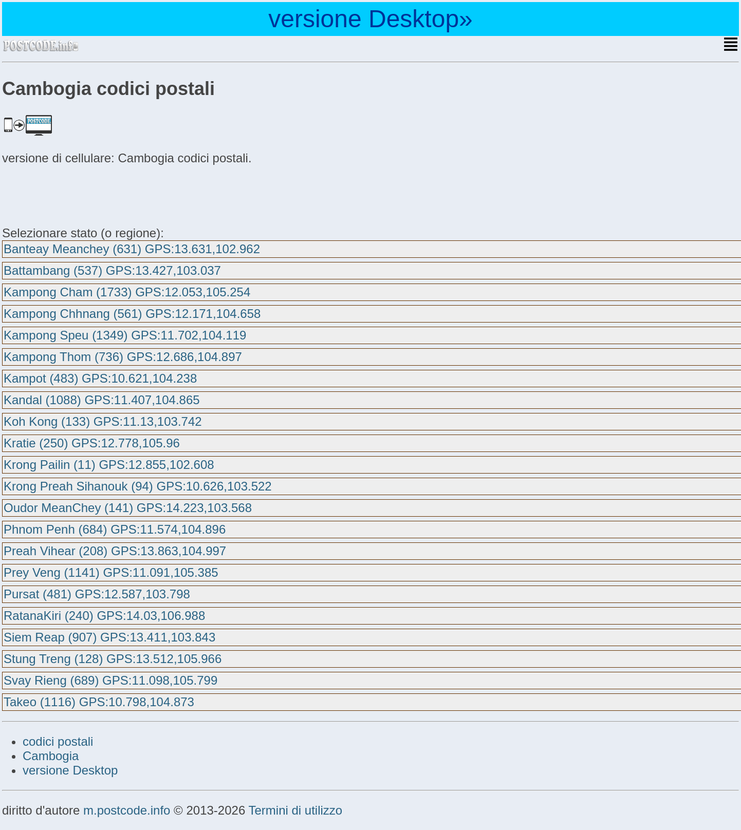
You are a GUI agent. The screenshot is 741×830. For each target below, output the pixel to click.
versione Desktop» (370, 18)
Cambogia (51, 756)
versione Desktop (70, 770)
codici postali (58, 741)
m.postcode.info (126, 810)
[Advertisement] (84, 194)
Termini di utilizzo (295, 810)
